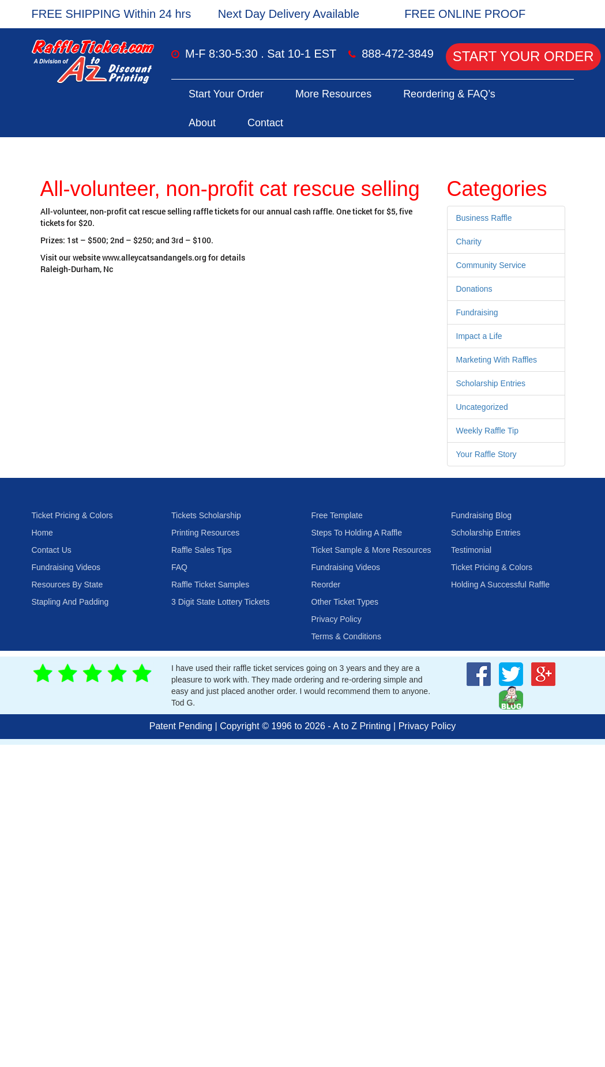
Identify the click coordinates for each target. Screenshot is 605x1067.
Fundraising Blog (481, 515)
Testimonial (471, 550)
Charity (469, 241)
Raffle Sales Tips (201, 550)
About (202, 123)
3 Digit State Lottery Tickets (220, 601)
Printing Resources (205, 532)
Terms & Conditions (346, 636)
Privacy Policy (336, 619)
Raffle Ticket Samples (210, 584)
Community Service (491, 265)
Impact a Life (479, 336)
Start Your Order (523, 56)
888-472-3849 (398, 53)
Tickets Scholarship (206, 515)
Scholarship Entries (491, 383)
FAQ (179, 567)
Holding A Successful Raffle (500, 584)
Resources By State (67, 584)
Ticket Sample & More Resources (371, 550)
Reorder (326, 584)
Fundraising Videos (66, 567)
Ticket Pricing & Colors (72, 515)
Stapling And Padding (70, 601)
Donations (474, 288)
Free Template (337, 515)
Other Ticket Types (344, 601)
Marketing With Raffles (497, 359)
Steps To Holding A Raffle (356, 532)
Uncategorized (482, 407)
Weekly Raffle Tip (487, 430)
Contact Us (52, 550)
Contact (265, 123)
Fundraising (477, 312)
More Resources (333, 94)
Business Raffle (484, 218)
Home (42, 532)
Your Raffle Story (486, 454)
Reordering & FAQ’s (449, 94)
